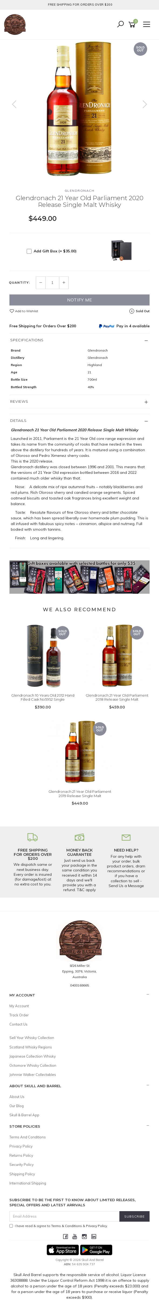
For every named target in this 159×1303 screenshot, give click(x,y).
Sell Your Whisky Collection (31, 1038)
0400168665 (79, 985)
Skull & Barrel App (24, 1115)
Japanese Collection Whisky (32, 1056)
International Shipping (27, 1183)
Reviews (19, 401)
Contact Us (18, 1024)
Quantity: (19, 282)
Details (18, 420)
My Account (19, 1006)
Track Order (19, 1015)
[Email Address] (64, 1216)
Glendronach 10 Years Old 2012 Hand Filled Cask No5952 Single (42, 697)
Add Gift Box (55, 251)
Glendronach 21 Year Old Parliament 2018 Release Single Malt (117, 697)
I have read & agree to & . (58, 1226)
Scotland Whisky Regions (30, 1047)
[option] (79, 110)
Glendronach (80, 191)
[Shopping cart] (132, 25)
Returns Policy (21, 1155)
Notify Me (79, 300)
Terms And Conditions (27, 1137)
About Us (17, 1096)
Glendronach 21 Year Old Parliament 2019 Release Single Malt (80, 793)
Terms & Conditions (66, 1226)
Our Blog (16, 1106)
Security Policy (21, 1164)
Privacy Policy (21, 1146)
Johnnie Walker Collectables (32, 1074)
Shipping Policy (22, 1174)
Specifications (27, 340)
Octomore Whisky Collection (32, 1065)
